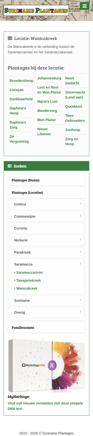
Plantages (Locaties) (27, 192)
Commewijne (24, 216)
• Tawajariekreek (27, 280)
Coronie (20, 228)
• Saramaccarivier (28, 272)
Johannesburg (49, 78)
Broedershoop (21, 81)
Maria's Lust (47, 101)
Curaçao (17, 90)
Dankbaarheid (21, 99)
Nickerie (21, 240)
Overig (19, 312)
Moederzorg (47, 111)
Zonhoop (72, 130)
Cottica (20, 204)
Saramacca (23, 264)
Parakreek (22, 252)
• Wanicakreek (25, 288)
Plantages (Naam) (25, 180)
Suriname (22, 300)
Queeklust (73, 106)
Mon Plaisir (46, 120)
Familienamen (23, 327)
